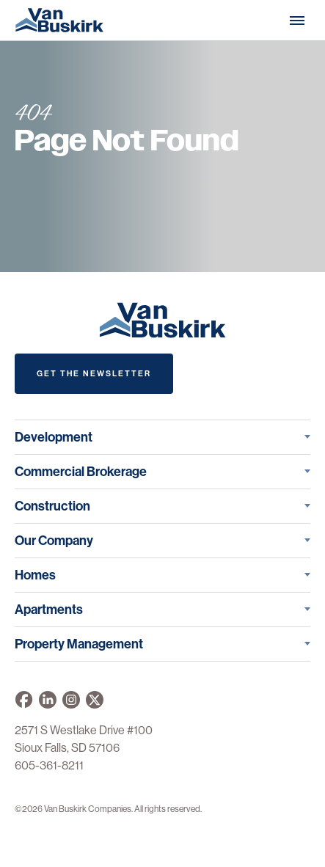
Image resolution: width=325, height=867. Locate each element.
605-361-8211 (49, 765)
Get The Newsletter (94, 373)
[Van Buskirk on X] (94, 700)
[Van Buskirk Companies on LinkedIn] (47, 700)
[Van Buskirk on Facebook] (24, 700)
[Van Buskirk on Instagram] (71, 700)
